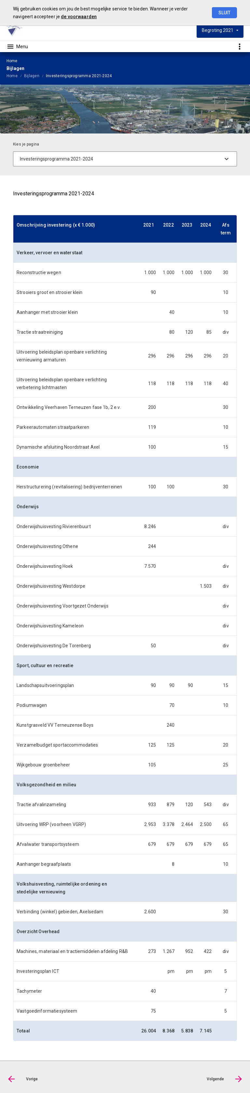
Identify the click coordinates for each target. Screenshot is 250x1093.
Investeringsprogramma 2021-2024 (79, 76)
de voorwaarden (79, 16)
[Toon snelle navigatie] (239, 46)
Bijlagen (31, 76)
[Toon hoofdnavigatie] (17, 46)
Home (12, 76)
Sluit (224, 12)
